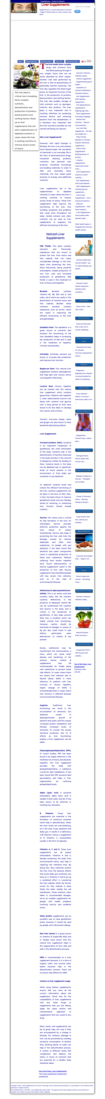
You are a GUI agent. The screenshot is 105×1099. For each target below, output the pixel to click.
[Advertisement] (52, 40)
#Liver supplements (50, 1074)
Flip (84, 61)
